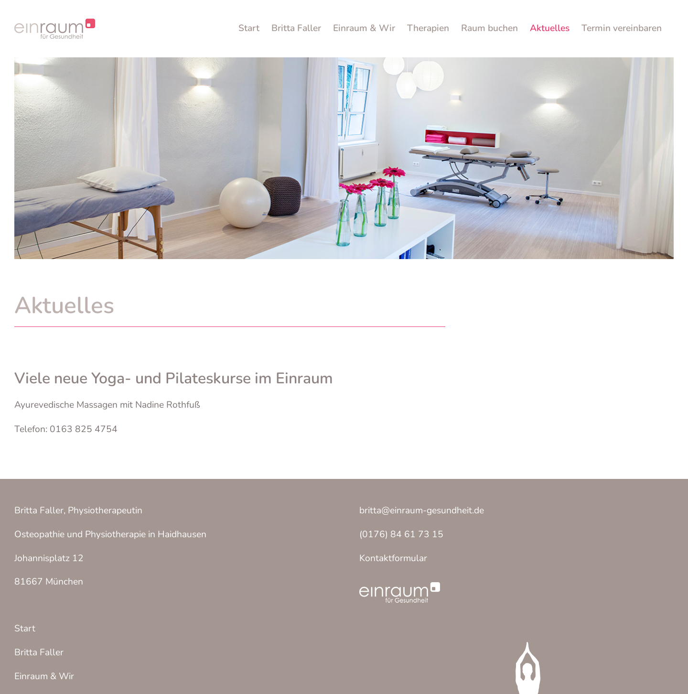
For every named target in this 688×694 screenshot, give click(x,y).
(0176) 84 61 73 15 (401, 534)
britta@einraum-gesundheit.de (421, 510)
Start (24, 628)
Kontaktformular (393, 558)
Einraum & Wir (44, 676)
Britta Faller (39, 652)
